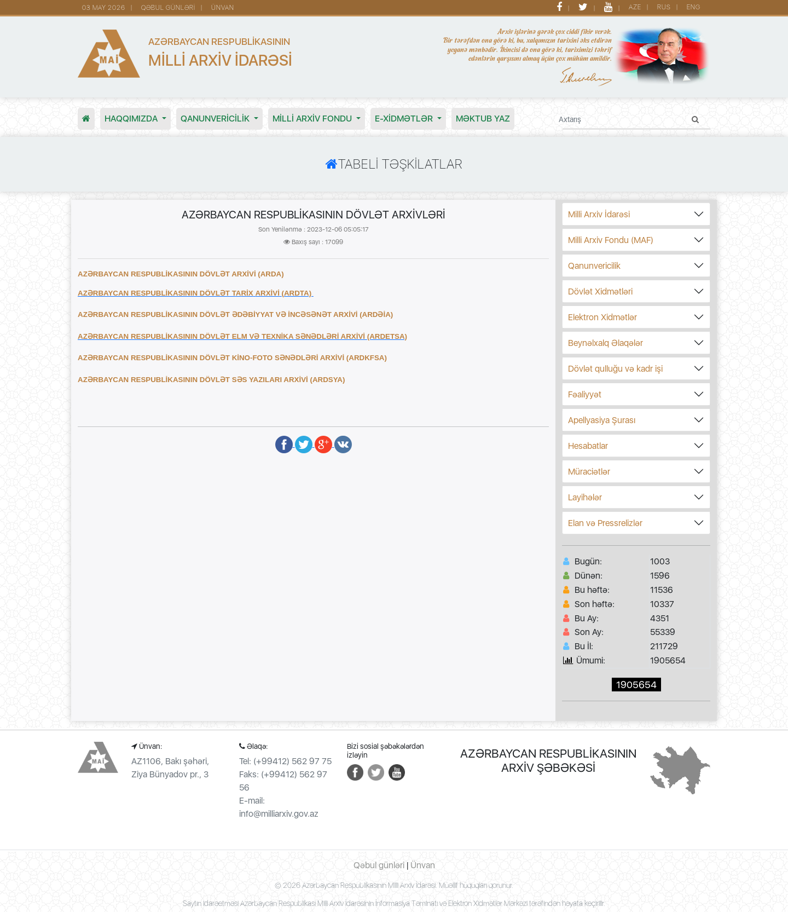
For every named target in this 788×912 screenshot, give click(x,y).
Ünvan (422, 865)
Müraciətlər (589, 471)
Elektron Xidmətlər (602, 317)
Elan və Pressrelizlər (605, 523)
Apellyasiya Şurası (601, 420)
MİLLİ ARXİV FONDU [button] (313, 118)
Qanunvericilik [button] (216, 118)
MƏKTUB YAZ (483, 118)
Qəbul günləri (379, 865)
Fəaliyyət (584, 394)
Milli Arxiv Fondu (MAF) (610, 240)
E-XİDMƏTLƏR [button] (405, 118)
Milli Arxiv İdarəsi (599, 214)
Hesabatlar (588, 446)
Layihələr (585, 497)
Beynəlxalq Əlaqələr (605, 343)
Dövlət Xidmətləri (600, 291)
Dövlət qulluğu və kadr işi (615, 368)
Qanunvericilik (594, 266)
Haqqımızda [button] (132, 118)
